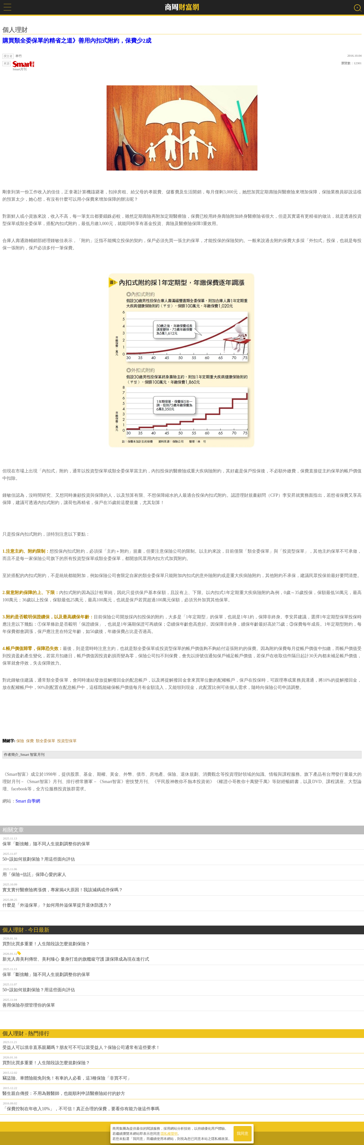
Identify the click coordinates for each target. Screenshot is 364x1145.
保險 (20, 741)
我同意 (242, 1133)
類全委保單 (45, 741)
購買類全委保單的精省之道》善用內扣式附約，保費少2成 (76, 40)
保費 (30, 741)
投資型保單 (67, 741)
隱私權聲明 (169, 1133)
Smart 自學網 (28, 801)
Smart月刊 (24, 66)
